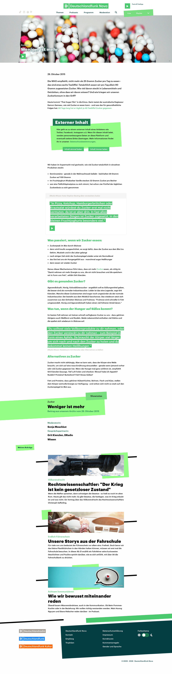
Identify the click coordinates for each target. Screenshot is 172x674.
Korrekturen (108, 639)
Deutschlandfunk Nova (76, 631)
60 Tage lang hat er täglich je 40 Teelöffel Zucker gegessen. (85, 108)
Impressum (108, 635)
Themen (60, 12)
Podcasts (74, 12)
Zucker (100, 269)
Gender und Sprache (112, 646)
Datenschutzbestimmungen (82, 141)
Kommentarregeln (111, 642)
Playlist (139, 13)
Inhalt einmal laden (73, 149)
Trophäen (70, 642)
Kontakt (69, 635)
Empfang (70, 639)
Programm (89, 12)
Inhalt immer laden (98, 149)
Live (129, 13)
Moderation (104, 12)
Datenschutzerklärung (113, 631)
